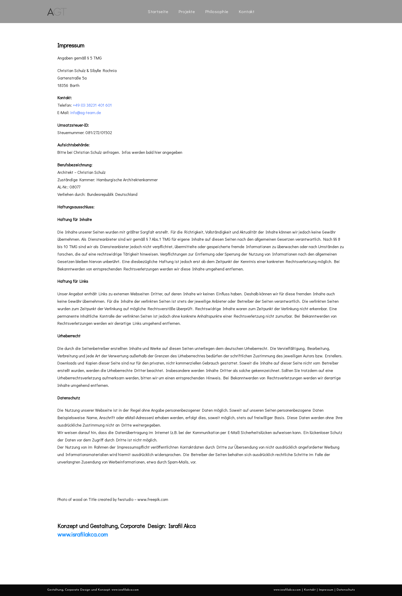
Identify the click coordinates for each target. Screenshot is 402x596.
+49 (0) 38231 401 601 (92, 105)
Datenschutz (346, 589)
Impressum (326, 589)
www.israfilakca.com (82, 534)
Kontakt (310, 589)
